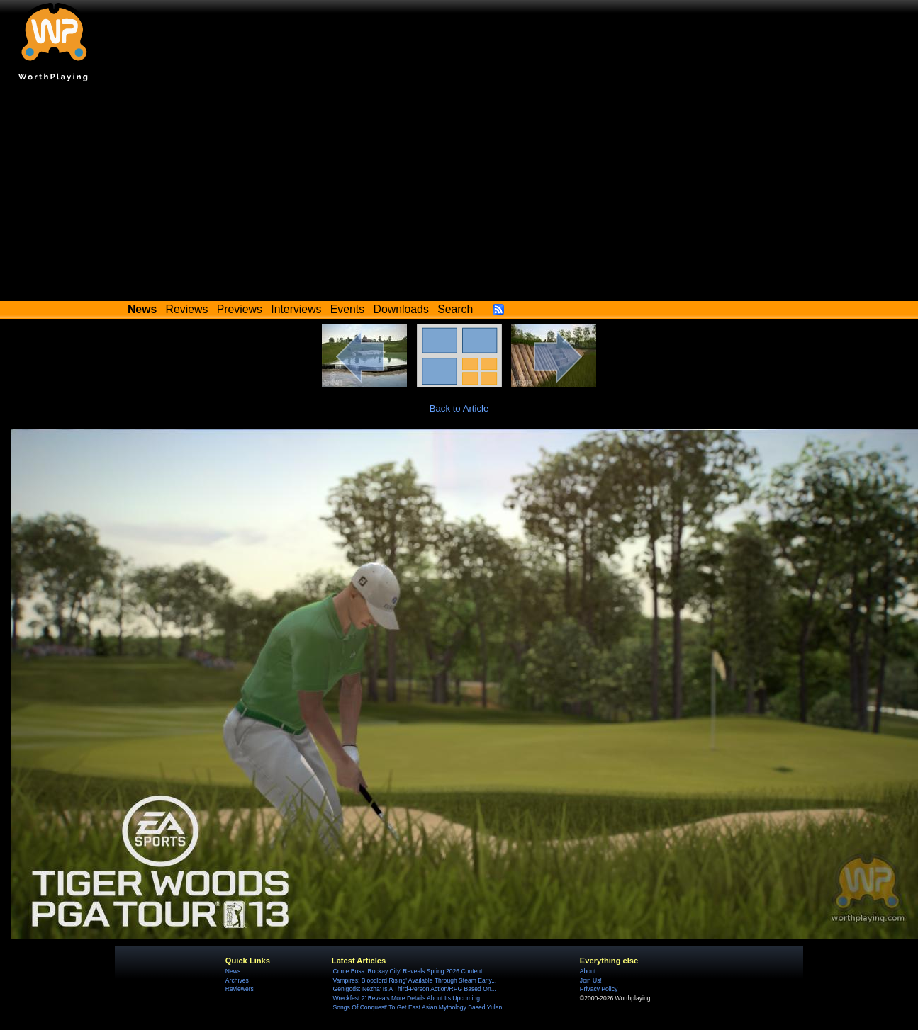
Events (347, 309)
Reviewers (239, 988)
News (232, 971)
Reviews (187, 309)
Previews (239, 309)
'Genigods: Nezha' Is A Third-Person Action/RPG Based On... (414, 988)
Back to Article (459, 408)
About (587, 971)
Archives (237, 980)
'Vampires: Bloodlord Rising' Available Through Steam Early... (414, 980)
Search (455, 309)
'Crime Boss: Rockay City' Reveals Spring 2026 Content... (410, 971)
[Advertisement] (459, 195)
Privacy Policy (598, 988)
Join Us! (591, 980)
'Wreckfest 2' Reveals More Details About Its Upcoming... (408, 998)
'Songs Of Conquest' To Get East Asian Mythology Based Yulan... (420, 1007)
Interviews (296, 309)
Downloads (401, 309)
